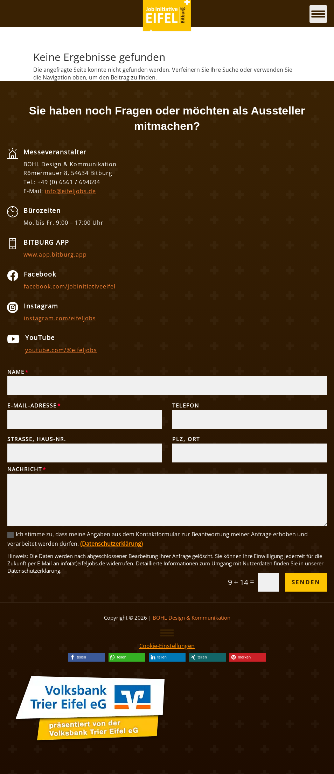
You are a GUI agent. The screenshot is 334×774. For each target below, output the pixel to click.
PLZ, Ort (186, 439)
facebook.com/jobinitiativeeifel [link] (70, 286)
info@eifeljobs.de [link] (70, 191)
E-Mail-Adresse (32, 405)
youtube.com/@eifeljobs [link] (61, 350)
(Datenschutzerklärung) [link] (111, 544)
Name (16, 372)
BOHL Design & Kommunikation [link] (191, 617)
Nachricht (24, 469)
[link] (86, 657)
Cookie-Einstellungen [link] (167, 646)
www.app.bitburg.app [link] (55, 254)
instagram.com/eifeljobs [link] (60, 318)
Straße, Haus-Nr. (36, 439)
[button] (167, 632)
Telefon (185, 405)
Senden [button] (306, 582)
